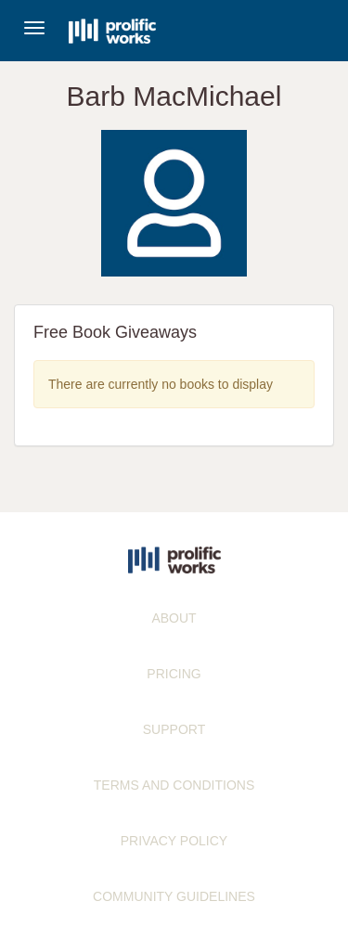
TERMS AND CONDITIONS (174, 785)
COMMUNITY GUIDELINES (174, 896)
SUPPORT (174, 729)
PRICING (173, 673)
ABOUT (173, 618)
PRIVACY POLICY (174, 840)
